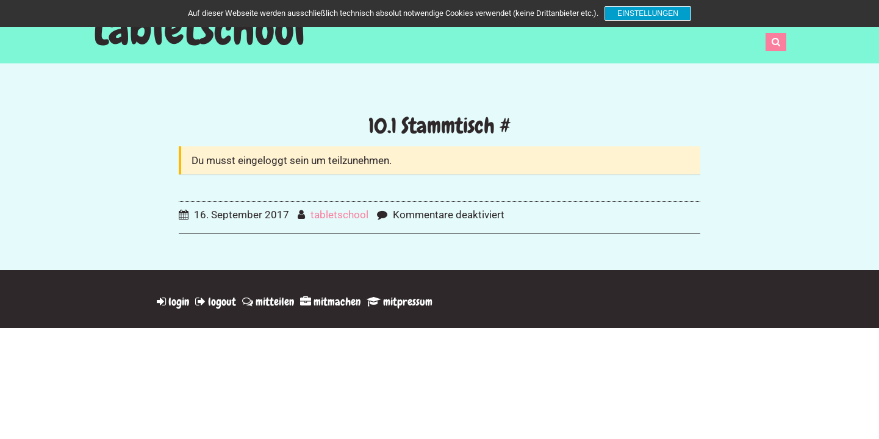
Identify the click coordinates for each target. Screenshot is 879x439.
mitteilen (268, 301)
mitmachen (330, 301)
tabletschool (199, 29)
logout (215, 301)
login (173, 301)
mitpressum (399, 301)
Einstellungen (647, 13)
